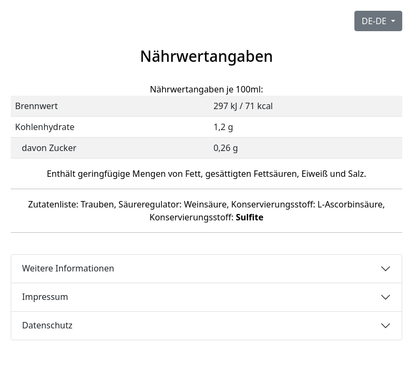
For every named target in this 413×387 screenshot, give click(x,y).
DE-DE (374, 21)
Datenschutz (47, 325)
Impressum (45, 297)
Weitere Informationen (68, 268)
